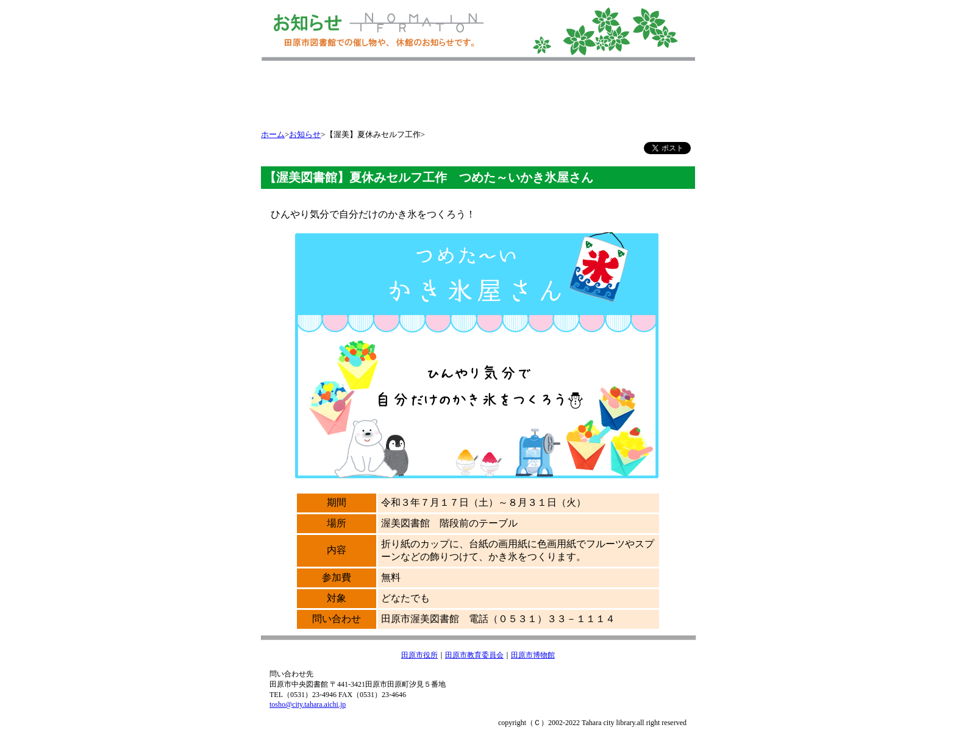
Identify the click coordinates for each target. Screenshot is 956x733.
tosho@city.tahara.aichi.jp (307, 704)
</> (478, 102)
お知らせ (305, 134)
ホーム (273, 134)
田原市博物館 (533, 655)
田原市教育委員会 (474, 655)
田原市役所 (419, 655)
